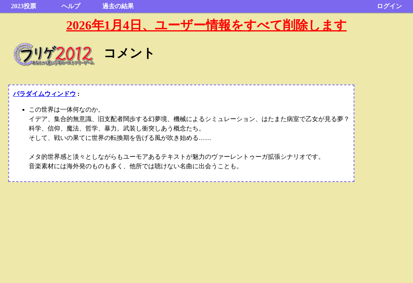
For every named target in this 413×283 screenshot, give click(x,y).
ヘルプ (70, 6)
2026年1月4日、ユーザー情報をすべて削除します (206, 25)
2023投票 (23, 6)
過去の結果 (118, 6)
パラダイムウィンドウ (44, 93)
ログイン (389, 6)
